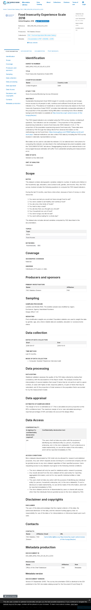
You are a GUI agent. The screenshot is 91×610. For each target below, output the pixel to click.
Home (4, 9)
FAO (22, 9)
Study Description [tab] (12, 51)
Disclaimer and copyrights (11, 94)
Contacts (9, 99)
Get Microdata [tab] (53, 51)
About (48, 2)
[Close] (89, 600)
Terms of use (75, 3)
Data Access (10, 89)
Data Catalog (39, 3)
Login (84, 3)
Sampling (9, 74)
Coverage (9, 64)
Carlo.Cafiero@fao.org (52, 537)
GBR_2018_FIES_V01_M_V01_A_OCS (33, 9)
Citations (67, 2)
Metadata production (13, 103)
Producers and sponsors (11, 69)
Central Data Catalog (13, 9)
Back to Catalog (10, 596)
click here (74, 604)
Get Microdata (42, 21)
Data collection (11, 78)
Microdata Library (26, 3)
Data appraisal (11, 86)
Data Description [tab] (26, 51)
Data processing (11, 82)
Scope (8, 60)
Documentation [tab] (40, 51)
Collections (57, 2)
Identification (10, 56)
